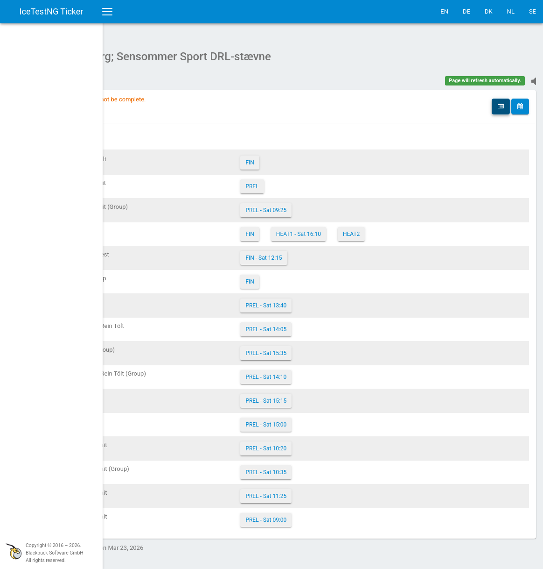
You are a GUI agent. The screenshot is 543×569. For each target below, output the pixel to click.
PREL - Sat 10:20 (317, 444)
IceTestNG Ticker (52, 11)
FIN (301, 158)
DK (489, 11)
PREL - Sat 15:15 (317, 396)
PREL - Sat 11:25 (317, 491)
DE (466, 11)
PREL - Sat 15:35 (317, 348)
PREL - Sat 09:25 (317, 205)
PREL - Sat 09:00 (317, 515)
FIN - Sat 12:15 (315, 253)
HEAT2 (402, 229)
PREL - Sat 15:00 (317, 420)
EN (444, 11)
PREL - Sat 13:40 (317, 301)
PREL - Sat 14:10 (317, 372)
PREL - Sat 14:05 (317, 324)
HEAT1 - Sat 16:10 (349, 229)
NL (511, 11)
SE (532, 11)
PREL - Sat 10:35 (317, 467)
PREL (303, 181)
